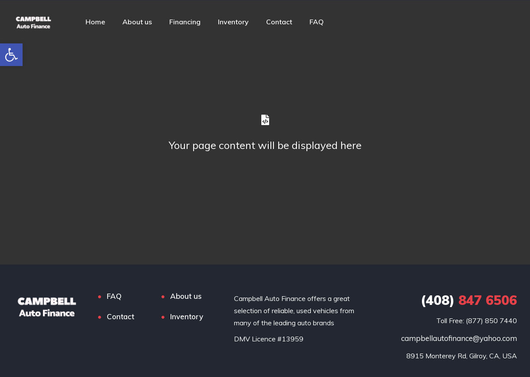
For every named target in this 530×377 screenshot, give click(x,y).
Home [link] (95, 21)
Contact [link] (279, 21)
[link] (11, 54)
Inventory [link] (233, 21)
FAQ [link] (316, 21)
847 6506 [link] (469, 300)
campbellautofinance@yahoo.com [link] (459, 338)
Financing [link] (185, 21)
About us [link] (137, 21)
